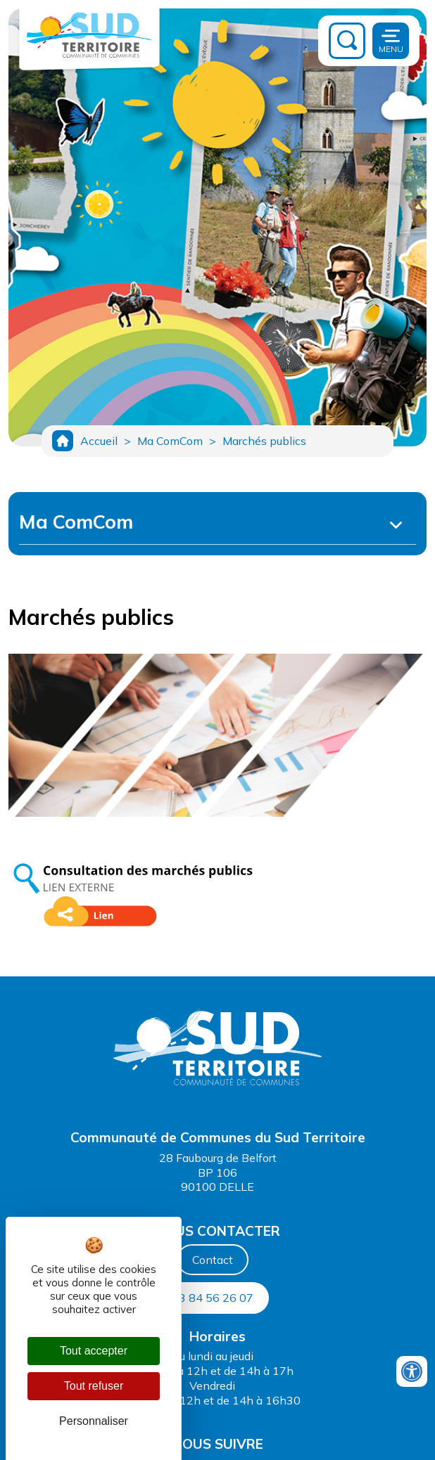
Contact (212, 1260)
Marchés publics (264, 441)
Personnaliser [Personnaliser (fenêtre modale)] (93, 1421)
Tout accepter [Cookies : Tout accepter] (93, 1351)
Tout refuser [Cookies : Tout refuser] (93, 1386)
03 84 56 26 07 (212, 1298)
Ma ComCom (170, 441)
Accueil (99, 441)
